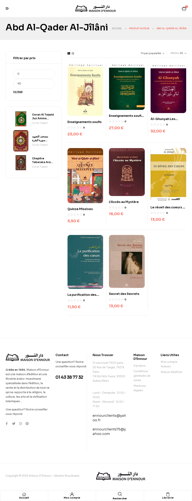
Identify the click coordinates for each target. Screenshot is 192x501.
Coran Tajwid (39, 123)
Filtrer (18, 91)
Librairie (168, 497)
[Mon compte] (72, 494)
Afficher (174, 53)
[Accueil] (24, 494)
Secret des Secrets (124, 294)
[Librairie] (168, 494)
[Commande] (144, 53)
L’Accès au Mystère (124, 202)
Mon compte (72, 497)
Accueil (117, 28)
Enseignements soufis (85, 122)
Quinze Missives (80, 209)
